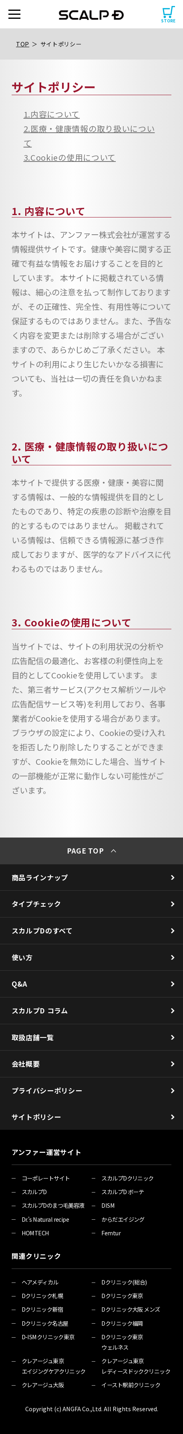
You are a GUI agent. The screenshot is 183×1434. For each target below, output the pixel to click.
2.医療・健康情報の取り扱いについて (89, 136)
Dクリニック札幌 (42, 1295)
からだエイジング (122, 1219)
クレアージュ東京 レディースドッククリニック (135, 1365)
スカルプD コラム (93, 1010)
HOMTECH (35, 1233)
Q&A (93, 984)
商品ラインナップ (93, 877)
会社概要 (93, 1064)
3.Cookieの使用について (70, 157)
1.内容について (52, 114)
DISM (108, 1205)
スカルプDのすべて (93, 930)
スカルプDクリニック (127, 1178)
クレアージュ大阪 (43, 1384)
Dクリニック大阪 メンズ (130, 1309)
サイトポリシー (61, 44)
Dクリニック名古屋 (45, 1323)
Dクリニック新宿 (42, 1309)
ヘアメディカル (40, 1282)
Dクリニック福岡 (122, 1323)
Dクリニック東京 (122, 1295)
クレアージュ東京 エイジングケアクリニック (54, 1365)
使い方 (93, 957)
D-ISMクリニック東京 (48, 1336)
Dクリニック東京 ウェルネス (122, 1341)
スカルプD (34, 1191)
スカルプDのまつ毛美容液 (53, 1205)
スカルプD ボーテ (122, 1191)
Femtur (111, 1233)
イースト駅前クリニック (130, 1384)
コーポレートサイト (46, 1178)
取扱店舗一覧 (93, 1037)
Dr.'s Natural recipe (45, 1219)
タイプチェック (93, 904)
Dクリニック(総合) (124, 1282)
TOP (22, 44)
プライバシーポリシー (93, 1090)
